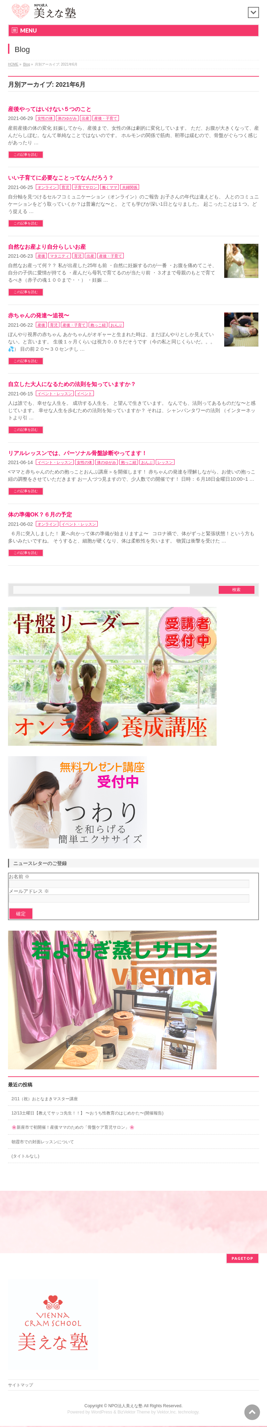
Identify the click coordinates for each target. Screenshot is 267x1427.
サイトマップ (20, 1385)
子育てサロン (85, 187)
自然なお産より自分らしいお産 (47, 247)
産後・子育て (105, 118)
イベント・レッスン (55, 394)
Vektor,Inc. (167, 1412)
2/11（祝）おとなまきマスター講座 (44, 1098)
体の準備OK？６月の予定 (40, 515)
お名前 (19, 876)
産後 (41, 256)
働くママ (109, 187)
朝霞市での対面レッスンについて (42, 1141)
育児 (65, 187)
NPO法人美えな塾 (125, 1406)
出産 (85, 118)
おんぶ (116, 325)
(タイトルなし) (25, 1156)
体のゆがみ (67, 118)
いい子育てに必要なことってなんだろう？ (61, 178)
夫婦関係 (129, 187)
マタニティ (59, 256)
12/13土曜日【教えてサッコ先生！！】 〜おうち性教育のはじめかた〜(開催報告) (87, 1113)
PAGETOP (242, 1259)
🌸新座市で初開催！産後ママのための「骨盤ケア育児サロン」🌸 (73, 1127)
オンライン (47, 187)
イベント (84, 394)
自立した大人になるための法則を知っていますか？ (72, 384)
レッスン (165, 462)
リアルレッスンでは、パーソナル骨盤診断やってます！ (77, 453)
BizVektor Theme (134, 1412)
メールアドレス (29, 891)
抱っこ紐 (98, 325)
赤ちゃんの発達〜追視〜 (38, 315)
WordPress (101, 1412)
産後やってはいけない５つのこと (49, 109)
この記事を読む (26, 154)
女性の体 (45, 118)
